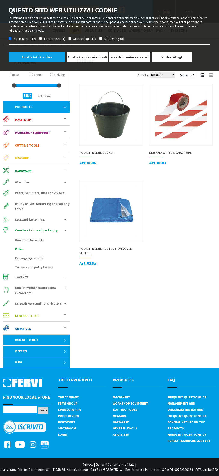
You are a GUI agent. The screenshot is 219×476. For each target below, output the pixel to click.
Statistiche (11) (84, 38)
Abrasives (23, 328)
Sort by (143, 74)
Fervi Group (67, 403)
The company (68, 397)
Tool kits (21, 277)
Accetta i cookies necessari (129, 57)
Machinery (23, 119)
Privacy (88, 464)
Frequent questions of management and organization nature (186, 403)
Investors (66, 422)
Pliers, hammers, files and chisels (39, 193)
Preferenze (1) (54, 38)
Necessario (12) (24, 38)
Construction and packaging (36, 230)
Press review (68, 416)
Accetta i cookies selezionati (87, 57)
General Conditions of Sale (115, 464)
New (40, 362)
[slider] (14, 85)
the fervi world (75, 380)
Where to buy (40, 340)
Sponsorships (69, 410)
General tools (27, 316)
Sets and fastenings (30, 219)
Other (19, 249)
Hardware (23, 171)
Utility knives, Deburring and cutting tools (42, 206)
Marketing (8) (114, 38)
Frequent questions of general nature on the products (186, 422)
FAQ (171, 380)
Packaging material (29, 258)
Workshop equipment (32, 132)
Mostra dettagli (172, 57)
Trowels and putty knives (34, 267)
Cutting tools (27, 145)
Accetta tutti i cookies (37, 57)
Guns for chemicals (29, 240)
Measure (22, 158)
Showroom (67, 428)
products (40, 107)
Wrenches (22, 182)
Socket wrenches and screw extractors (35, 290)
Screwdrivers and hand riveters (38, 303)
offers (40, 351)
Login (62, 434)
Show (184, 75)
